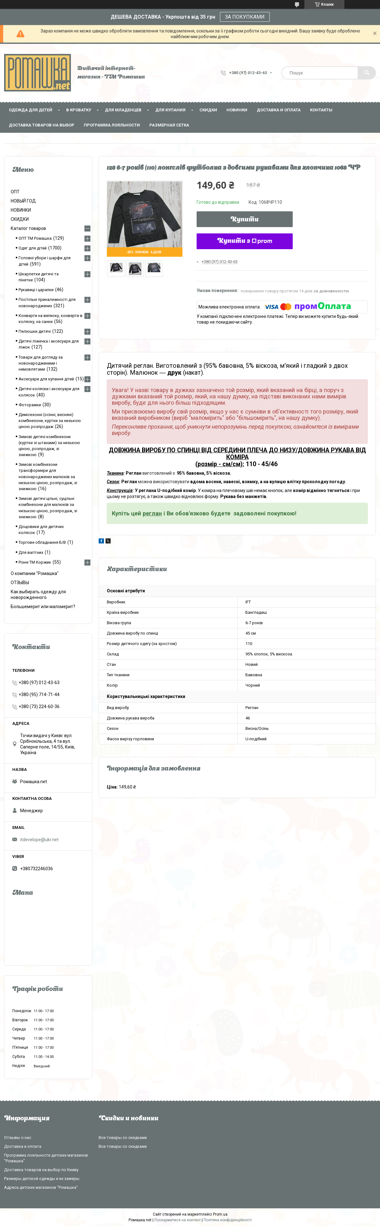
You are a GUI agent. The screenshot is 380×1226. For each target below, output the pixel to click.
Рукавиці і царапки (36, 289)
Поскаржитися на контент (177, 1220)
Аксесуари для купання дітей (46, 379)
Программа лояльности (112, 125)
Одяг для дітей (33, 248)
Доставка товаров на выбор (41, 125)
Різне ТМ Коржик (35, 562)
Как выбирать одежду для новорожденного (38, 594)
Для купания (170, 110)
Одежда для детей (30, 110)
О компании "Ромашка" (35, 573)
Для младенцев (123, 110)
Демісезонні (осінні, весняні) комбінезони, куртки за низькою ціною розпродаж (50, 420)
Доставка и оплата (279, 110)
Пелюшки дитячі (35, 331)
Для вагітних (31, 552)
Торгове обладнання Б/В (42, 542)
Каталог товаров (28, 228)
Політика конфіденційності (228, 1220)
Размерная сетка (169, 125)
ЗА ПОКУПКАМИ (245, 17)
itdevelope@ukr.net (39, 839)
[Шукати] (367, 72)
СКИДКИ (208, 110)
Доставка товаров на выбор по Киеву (41, 1169)
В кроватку (78, 110)
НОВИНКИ (237, 110)
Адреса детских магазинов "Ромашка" (41, 1187)
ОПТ (15, 191)
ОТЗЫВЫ (20, 582)
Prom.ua (220, 1214)
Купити (245, 220)
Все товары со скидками (123, 1137)
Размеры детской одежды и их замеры (41, 1178)
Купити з (244, 241)
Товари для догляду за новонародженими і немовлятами (41, 363)
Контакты (321, 110)
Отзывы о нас (17, 1137)
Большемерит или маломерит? (43, 606)
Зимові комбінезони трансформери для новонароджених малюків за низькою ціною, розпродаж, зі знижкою (48, 476)
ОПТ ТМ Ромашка (35, 238)
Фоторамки (30, 404)
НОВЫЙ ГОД (23, 200)
